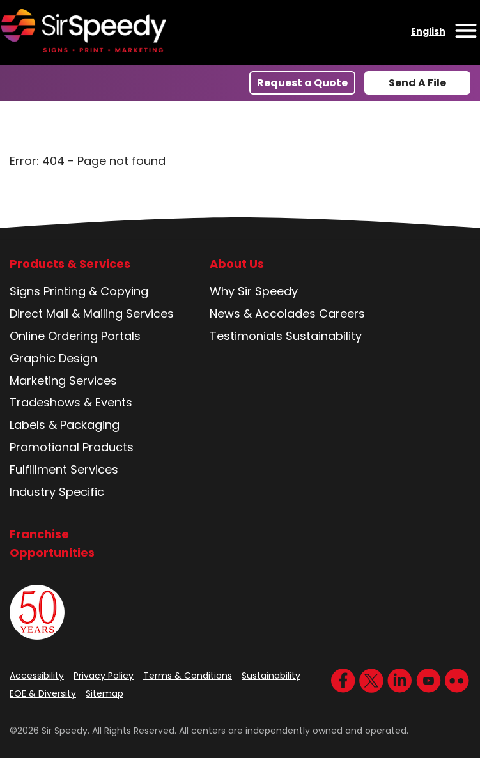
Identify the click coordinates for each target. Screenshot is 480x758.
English (428, 31)
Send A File (417, 82)
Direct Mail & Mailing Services (92, 313)
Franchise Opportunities (52, 543)
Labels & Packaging (65, 425)
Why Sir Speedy (254, 291)
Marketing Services (63, 381)
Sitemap (104, 693)
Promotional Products (72, 447)
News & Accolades (263, 313)
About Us (237, 264)
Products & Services (70, 264)
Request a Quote (302, 82)
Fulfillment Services (64, 469)
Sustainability (324, 336)
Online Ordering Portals (75, 336)
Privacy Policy (104, 675)
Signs (25, 291)
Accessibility (37, 675)
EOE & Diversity (43, 693)
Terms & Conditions (187, 675)
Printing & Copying (95, 291)
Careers (342, 313)
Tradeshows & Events (71, 402)
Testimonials (246, 336)
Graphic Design (53, 358)
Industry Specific (57, 492)
